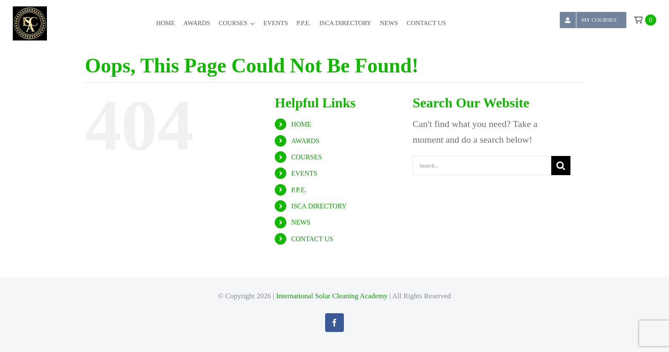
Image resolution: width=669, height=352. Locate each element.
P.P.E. (298, 189)
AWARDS (305, 140)
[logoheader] (30, 11)
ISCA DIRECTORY (318, 206)
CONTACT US (312, 238)
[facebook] (334, 322)
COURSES (306, 157)
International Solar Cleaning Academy (331, 296)
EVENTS (304, 173)
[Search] (560, 165)
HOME (301, 124)
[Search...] (482, 165)
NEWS (300, 222)
